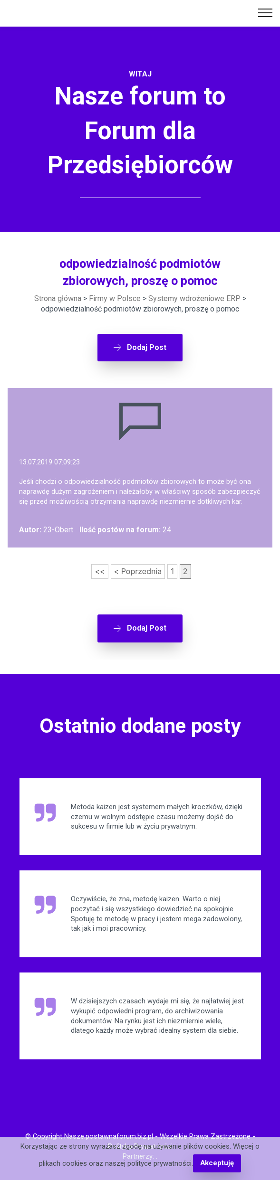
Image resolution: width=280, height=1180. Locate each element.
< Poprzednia (138, 571)
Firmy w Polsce (115, 298)
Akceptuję (217, 1163)
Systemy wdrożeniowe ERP (194, 298)
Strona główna (57, 298)
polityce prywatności (159, 1163)
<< (100, 571)
